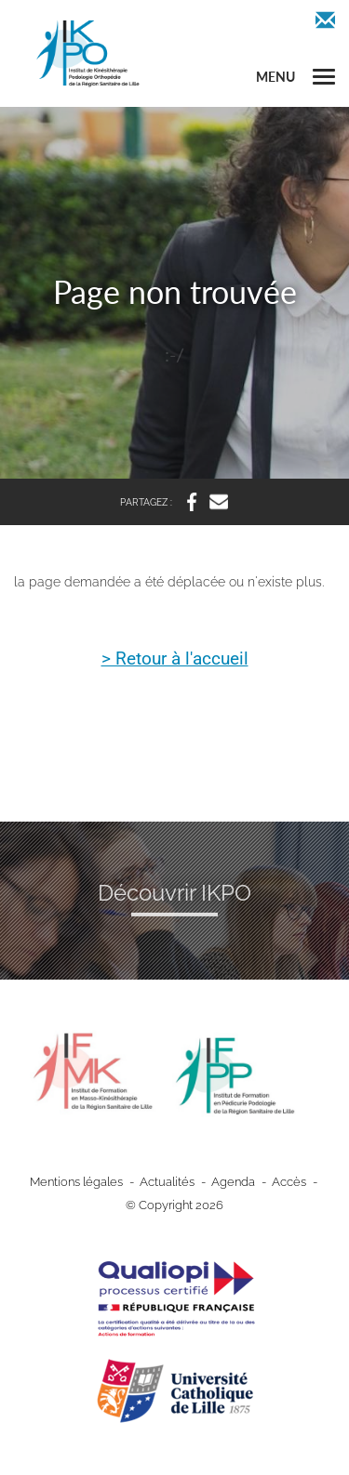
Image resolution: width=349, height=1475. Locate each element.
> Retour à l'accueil (174, 660)
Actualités (167, 1182)
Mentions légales (76, 1182)
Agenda (233, 1182)
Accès (289, 1182)
